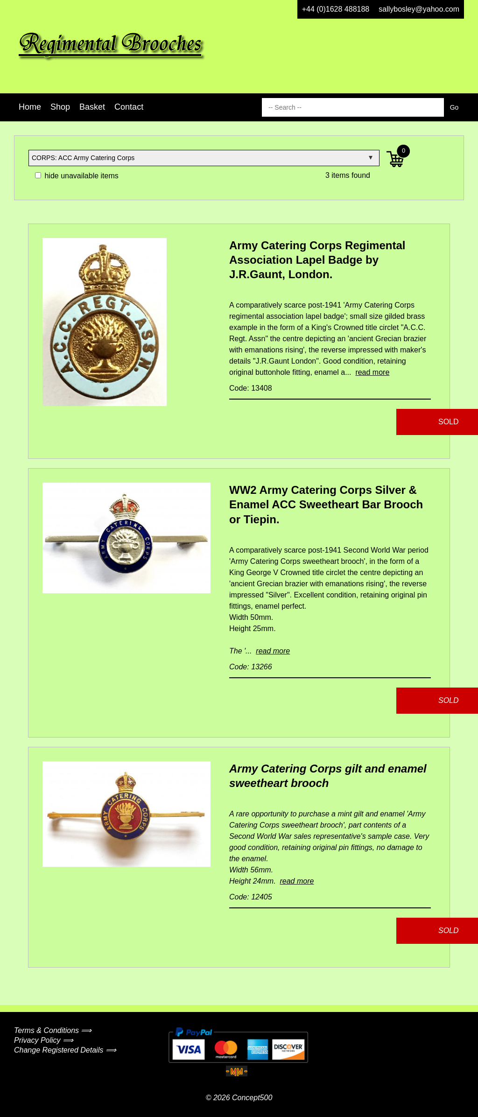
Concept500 (252, 1098)
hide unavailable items (77, 176)
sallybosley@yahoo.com (419, 9)
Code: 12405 (250, 897)
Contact (128, 107)
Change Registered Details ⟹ (65, 1050)
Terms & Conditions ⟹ (52, 1030)
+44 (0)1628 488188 (336, 9)
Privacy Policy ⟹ (43, 1040)
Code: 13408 (250, 388)
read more (372, 372)
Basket (92, 107)
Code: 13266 (250, 667)
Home (30, 107)
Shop (60, 107)
